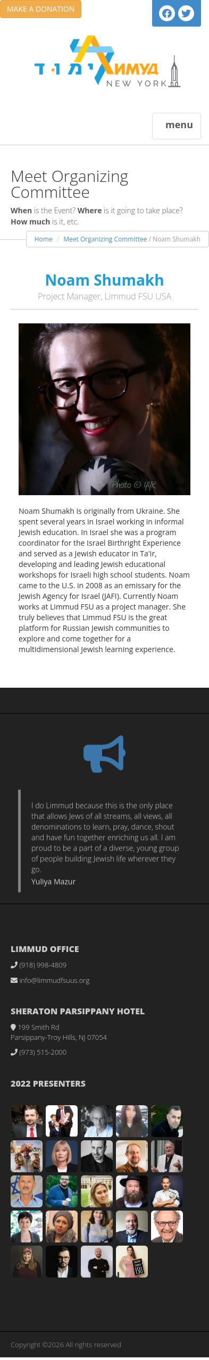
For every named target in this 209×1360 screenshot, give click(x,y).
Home (44, 239)
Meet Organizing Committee (105, 239)
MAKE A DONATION (40, 9)
